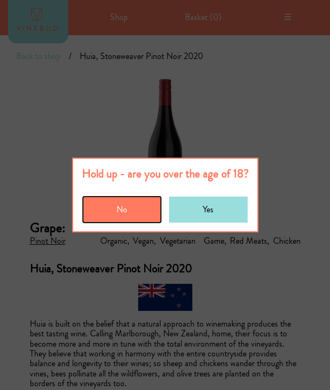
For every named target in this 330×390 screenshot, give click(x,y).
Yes (208, 209)
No (122, 209)
